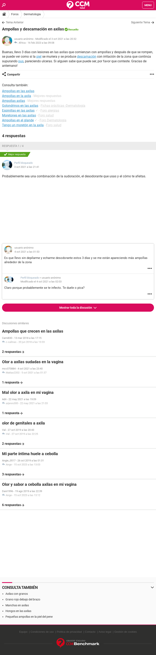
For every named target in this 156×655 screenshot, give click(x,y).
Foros (14, 14)
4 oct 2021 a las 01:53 (26, 251)
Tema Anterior (15, 22)
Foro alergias (49, 110)
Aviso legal (105, 631)
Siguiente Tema (140, 22)
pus (21, 61)
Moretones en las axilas (19, 115)
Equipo (23, 631)
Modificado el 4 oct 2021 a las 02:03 (41, 281)
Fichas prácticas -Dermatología (63, 106)
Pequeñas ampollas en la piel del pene (29, 616)
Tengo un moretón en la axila (23, 125)
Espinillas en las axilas (18, 110)
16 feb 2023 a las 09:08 (41, 42)
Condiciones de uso (42, 631)
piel (38, 56)
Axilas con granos (16, 593)
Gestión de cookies (125, 631)
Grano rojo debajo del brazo (22, 599)
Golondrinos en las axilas (20, 106)
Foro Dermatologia (53, 120)
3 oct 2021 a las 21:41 (26, 166)
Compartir (13, 74)
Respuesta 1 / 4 (13, 146)
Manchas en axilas (17, 605)
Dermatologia (32, 14)
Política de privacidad (69, 631)
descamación (86, 56)
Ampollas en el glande (18, 120)
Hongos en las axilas (18, 611)
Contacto (90, 631)
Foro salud (46, 115)
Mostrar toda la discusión (76, 307)
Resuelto (73, 29)
